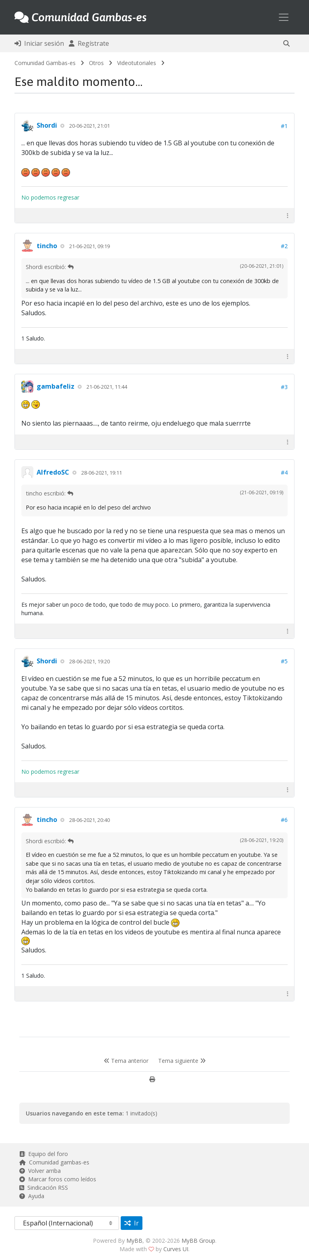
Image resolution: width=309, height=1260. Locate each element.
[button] (286, 43)
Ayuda (31, 1196)
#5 (284, 661)
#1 (284, 126)
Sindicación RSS (43, 1187)
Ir (131, 1223)
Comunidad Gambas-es (45, 63)
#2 (284, 246)
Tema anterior (126, 1060)
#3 (284, 387)
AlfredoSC (53, 472)
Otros (96, 63)
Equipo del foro (43, 1154)
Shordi (47, 125)
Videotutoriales (136, 63)
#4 (284, 472)
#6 (284, 820)
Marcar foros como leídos (57, 1179)
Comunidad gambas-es (54, 1162)
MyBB (134, 1240)
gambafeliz (55, 386)
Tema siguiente (182, 1060)
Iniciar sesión (39, 43)
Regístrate (89, 43)
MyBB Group (198, 1240)
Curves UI (175, 1249)
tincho (47, 245)
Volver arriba (40, 1170)
